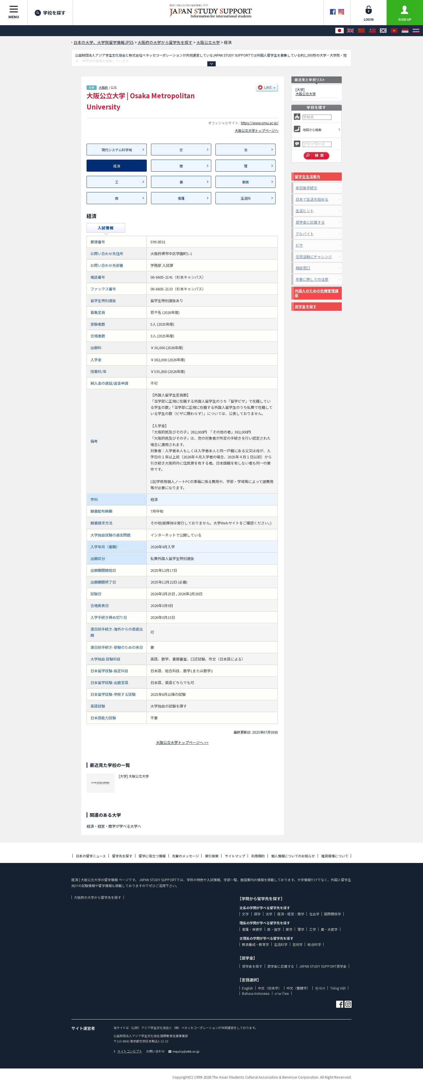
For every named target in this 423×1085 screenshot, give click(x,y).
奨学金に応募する (310, 222)
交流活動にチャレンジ (314, 256)
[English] (350, 31)
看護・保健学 (252, 929)
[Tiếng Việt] (394, 31)
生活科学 (280, 944)
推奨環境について (334, 856)
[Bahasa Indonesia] (405, 31)
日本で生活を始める (312, 199)
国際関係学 (332, 913)
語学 (257, 913)
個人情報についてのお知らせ (293, 856)
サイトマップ (235, 856)
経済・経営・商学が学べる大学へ (114, 826)
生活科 (246, 198)
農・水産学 (329, 929)
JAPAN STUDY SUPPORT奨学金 (323, 966)
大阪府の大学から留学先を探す (97, 897)
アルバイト (305, 233)
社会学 (314, 913)
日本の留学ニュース (91, 856)
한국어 (320, 988)
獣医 (245, 181)
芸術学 (297, 944)
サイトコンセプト (127, 1051)
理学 (301, 929)
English (247, 988)
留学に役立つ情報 (152, 856)
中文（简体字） (270, 988)
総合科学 (314, 944)
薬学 (289, 929)
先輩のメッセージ (185, 856)
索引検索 (212, 856)
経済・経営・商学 (290, 913)
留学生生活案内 (307, 176)
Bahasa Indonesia (255, 993)
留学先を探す (122, 856)
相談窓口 (303, 267)
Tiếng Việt (338, 988)
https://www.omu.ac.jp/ (259, 122)
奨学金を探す (306, 306)
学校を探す (50, 12)
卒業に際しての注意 (312, 279)
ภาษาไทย (282, 993)
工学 (312, 929)
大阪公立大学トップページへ (256, 130)
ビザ (299, 245)
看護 (181, 198)
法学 (269, 913)
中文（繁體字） (298, 988)
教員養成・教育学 (255, 944)
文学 (245, 913)
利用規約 (258, 856)
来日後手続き (306, 187)
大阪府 (103, 87)
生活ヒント (305, 210)
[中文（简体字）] (361, 31)
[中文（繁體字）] (372, 31)
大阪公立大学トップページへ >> (182, 742)
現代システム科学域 (117, 149)
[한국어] (383, 31)
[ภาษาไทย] (416, 31)
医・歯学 (274, 929)
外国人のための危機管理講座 (316, 293)
